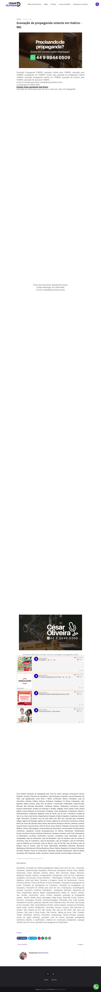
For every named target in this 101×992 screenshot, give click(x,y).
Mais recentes (22, 944)
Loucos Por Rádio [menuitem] (64, 4)
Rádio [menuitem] (46, 4)
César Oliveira (43, 953)
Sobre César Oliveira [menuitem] (34, 4)
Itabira (19, 19)
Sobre (46, 980)
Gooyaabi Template (60, 989)
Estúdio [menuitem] (53, 4)
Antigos (80, 944)
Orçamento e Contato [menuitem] (80, 4)
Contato (54, 980)
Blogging (43, 989)
